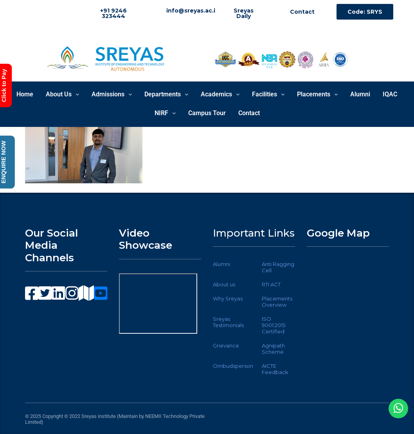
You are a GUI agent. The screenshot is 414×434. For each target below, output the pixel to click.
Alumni (360, 94)
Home (24, 94)
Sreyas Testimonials (228, 322)
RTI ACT (271, 284)
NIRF (165, 113)
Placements (317, 94)
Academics (220, 94)
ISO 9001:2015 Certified (273, 325)
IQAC (390, 94)
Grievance (226, 345)
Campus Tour (207, 113)
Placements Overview (277, 301)
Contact (249, 113)
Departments (166, 94)
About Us (62, 94)
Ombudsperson (233, 366)
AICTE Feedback (275, 369)
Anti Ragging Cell (278, 267)
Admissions (112, 94)
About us (224, 284)
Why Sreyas (228, 298)
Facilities (268, 94)
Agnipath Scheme (273, 348)
